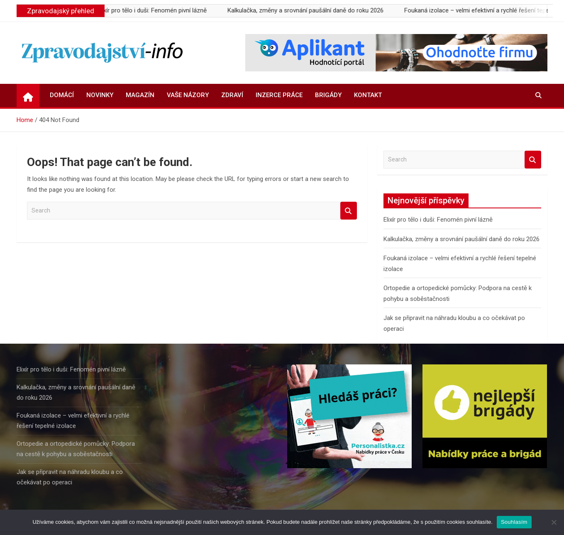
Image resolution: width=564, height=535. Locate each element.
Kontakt (368, 95)
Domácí (62, 95)
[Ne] (553, 522)
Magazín (140, 95)
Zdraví (232, 95)
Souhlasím (514, 522)
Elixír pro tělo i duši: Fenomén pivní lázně (156, 10)
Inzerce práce (279, 95)
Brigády (328, 95)
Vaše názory (188, 95)
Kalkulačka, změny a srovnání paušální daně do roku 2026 (310, 10)
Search (348, 211)
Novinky (99, 95)
